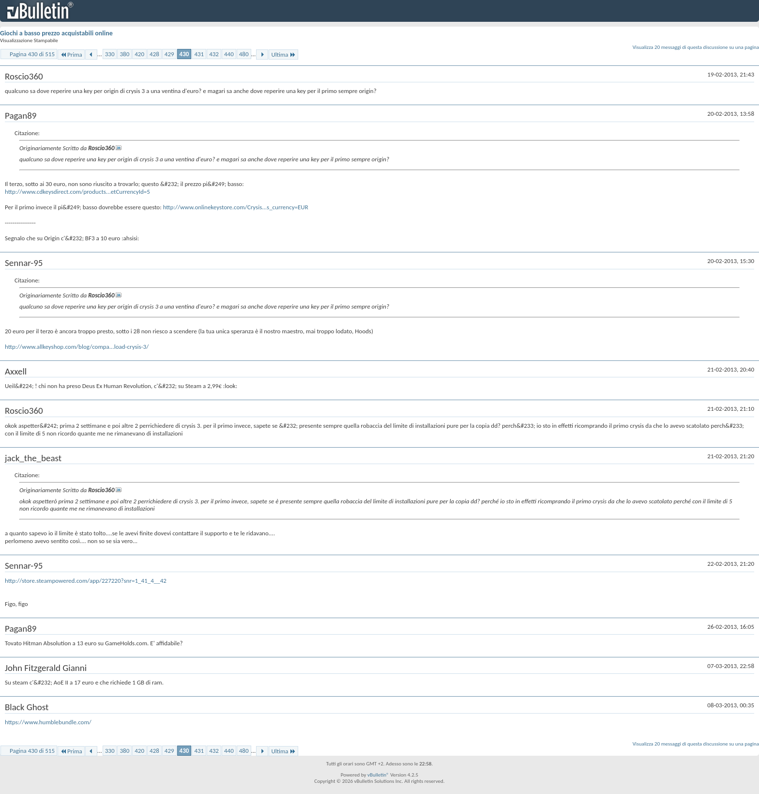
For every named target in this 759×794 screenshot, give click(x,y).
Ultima (283, 54)
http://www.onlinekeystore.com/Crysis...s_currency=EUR (235, 207)
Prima (71, 54)
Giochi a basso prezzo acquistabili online (56, 33)
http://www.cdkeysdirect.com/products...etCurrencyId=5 (77, 191)
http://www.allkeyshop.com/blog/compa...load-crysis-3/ (77, 346)
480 (244, 54)
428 (154, 54)
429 (169, 54)
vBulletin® (378, 775)
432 (214, 54)
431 (199, 54)
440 (229, 54)
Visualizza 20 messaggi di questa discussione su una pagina (696, 47)
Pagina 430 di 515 (32, 54)
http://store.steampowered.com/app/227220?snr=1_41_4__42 (86, 580)
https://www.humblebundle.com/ (48, 722)
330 (110, 54)
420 (139, 54)
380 (124, 54)
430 (184, 54)
